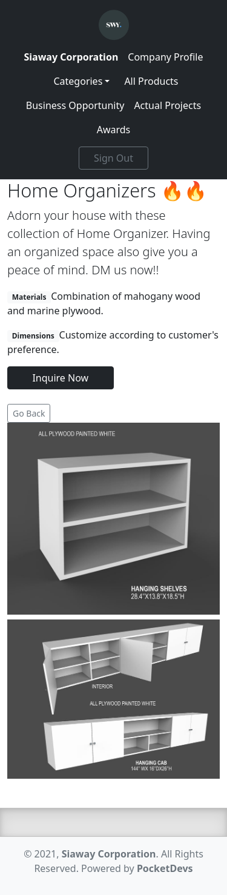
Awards (114, 129)
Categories (77, 81)
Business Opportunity (75, 105)
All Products (151, 81)
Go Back (29, 413)
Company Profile (165, 57)
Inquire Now (60, 378)
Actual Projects (167, 105)
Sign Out (113, 158)
